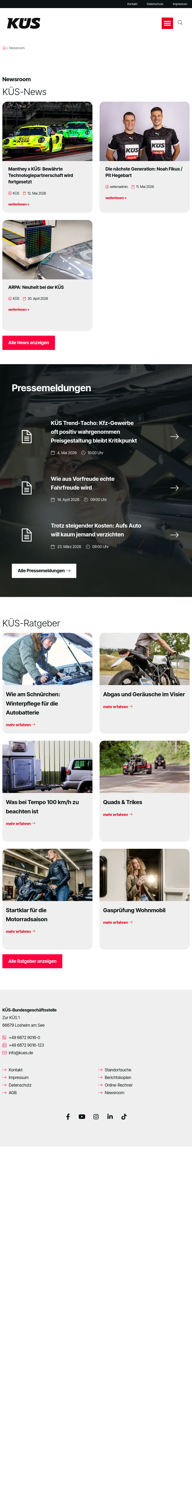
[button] (167, 23)
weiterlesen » (18, 204)
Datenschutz (155, 4)
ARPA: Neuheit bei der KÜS (36, 287)
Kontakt (132, 4)
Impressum (180, 4)
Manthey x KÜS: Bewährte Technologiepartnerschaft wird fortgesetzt (40, 175)
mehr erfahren (20, 727)
